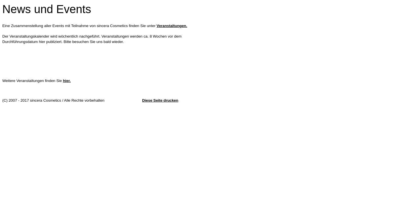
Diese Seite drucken (160, 100)
